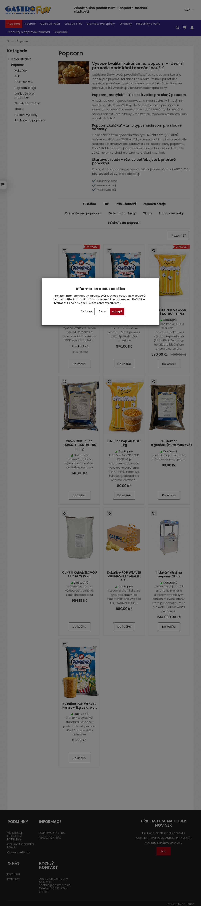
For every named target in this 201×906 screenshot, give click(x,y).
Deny (102, 311)
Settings (86, 311)
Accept (117, 311)
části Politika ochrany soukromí (100, 303)
